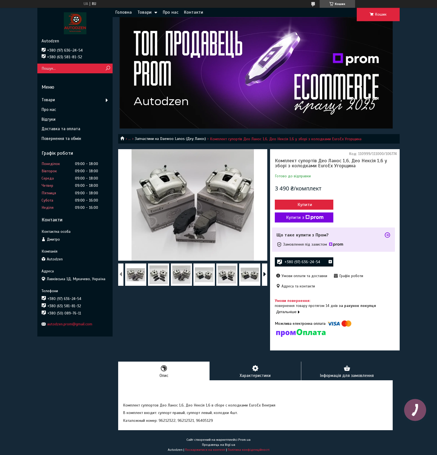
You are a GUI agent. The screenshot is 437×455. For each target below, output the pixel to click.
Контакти (193, 12)
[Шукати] (108, 68)
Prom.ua (244, 440)
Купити (305, 204)
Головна (123, 12)
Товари (144, 12)
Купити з (305, 217)
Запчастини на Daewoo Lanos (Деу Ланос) (170, 138)
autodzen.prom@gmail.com (69, 324)
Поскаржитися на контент (205, 450)
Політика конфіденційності (249, 450)
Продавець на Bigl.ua (218, 445)
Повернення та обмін (61, 138)
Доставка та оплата (61, 128)
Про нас (170, 12)
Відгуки (48, 119)
